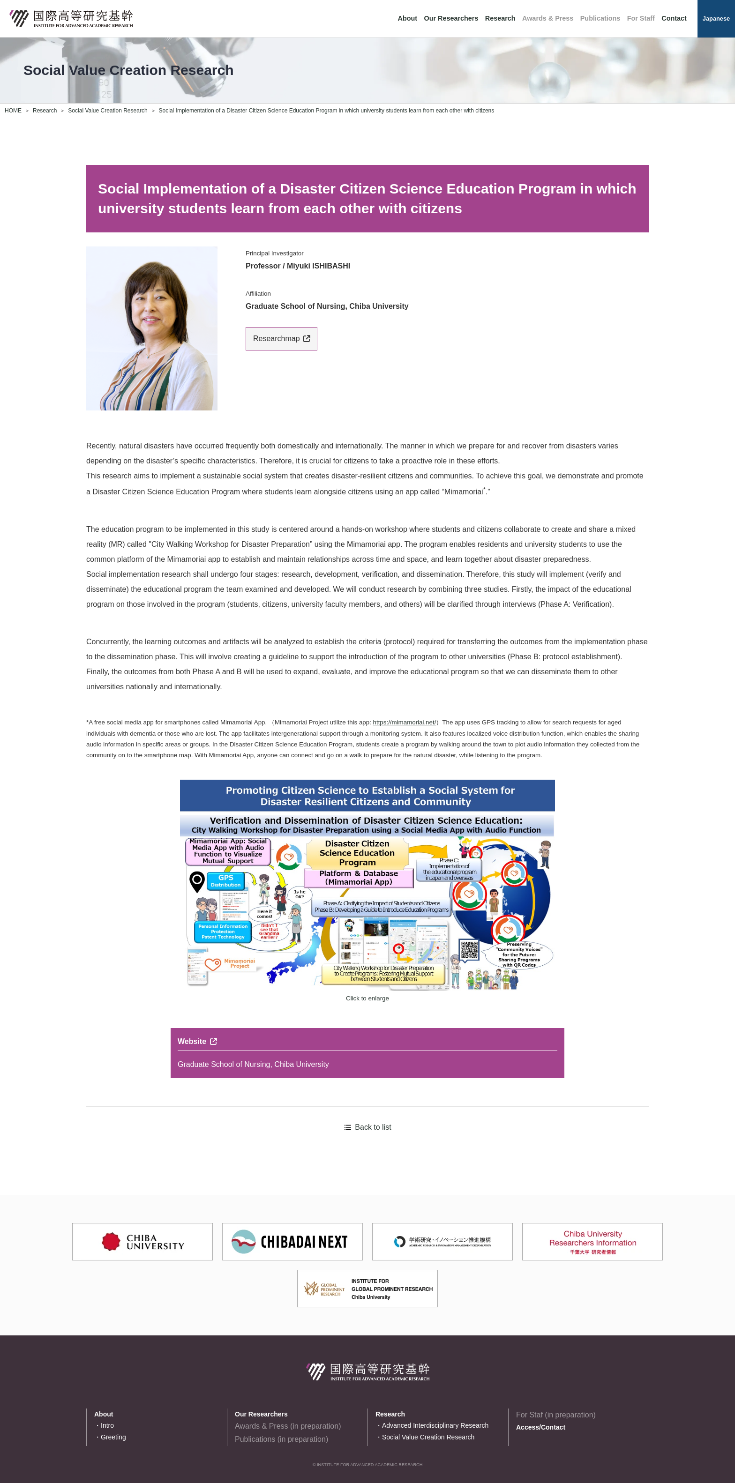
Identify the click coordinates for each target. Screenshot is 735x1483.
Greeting (113, 1437)
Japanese (716, 18)
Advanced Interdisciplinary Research (435, 1425)
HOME (13, 110)
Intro (107, 1425)
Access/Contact (540, 1427)
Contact (674, 18)
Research (500, 18)
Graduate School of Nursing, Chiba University (253, 1064)
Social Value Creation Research (107, 110)
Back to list (373, 1127)
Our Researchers (451, 18)
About (408, 18)
